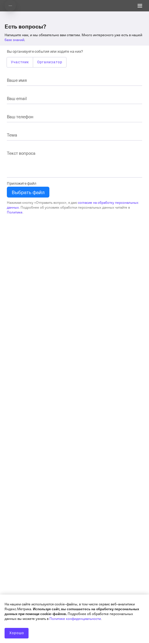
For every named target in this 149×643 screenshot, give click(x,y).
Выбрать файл (28, 192)
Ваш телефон (20, 116)
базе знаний (14, 39)
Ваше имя (17, 80)
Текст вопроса (21, 153)
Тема (12, 135)
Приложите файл (21, 183)
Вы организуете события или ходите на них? (45, 51)
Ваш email (17, 98)
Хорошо (16, 633)
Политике (15, 212)
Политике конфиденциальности (75, 618)
